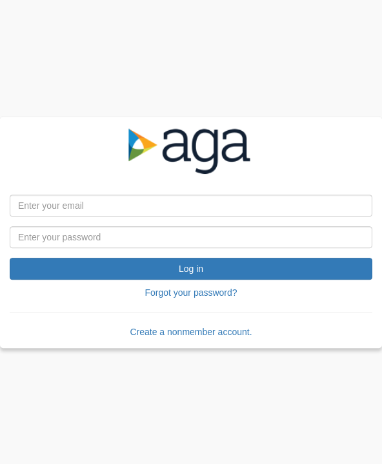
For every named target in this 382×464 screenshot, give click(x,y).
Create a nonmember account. (191, 332)
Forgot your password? (191, 292)
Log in (191, 269)
